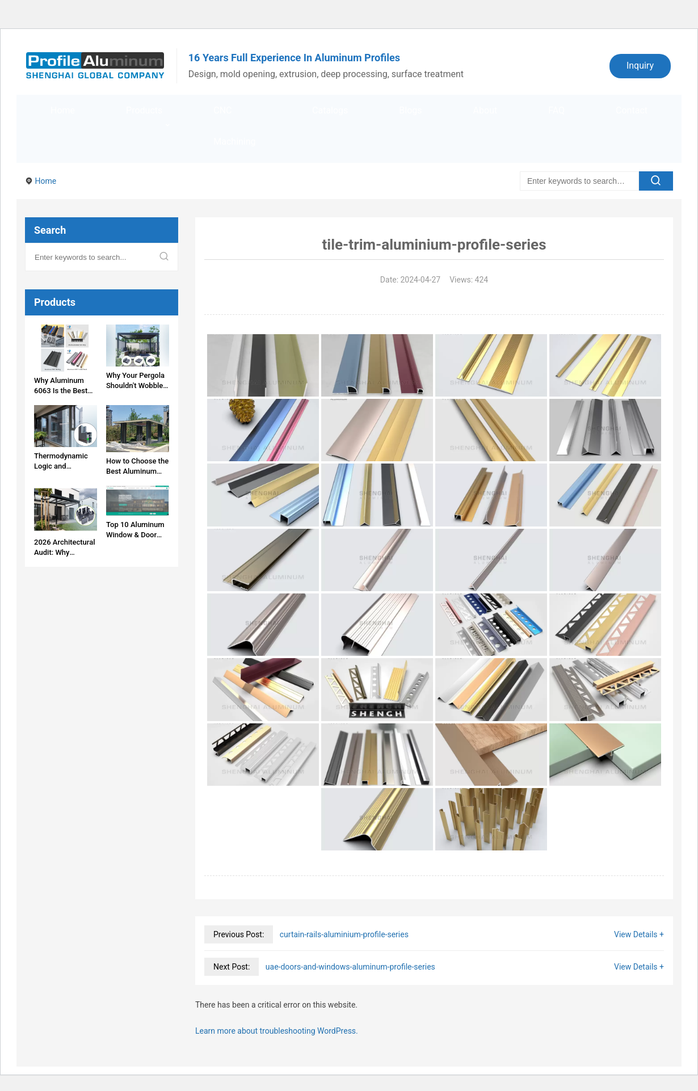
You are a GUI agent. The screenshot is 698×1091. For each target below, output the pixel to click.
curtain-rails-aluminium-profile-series (344, 934)
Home (63, 110)
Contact (631, 110)
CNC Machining (234, 126)
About (485, 110)
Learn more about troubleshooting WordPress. (276, 1030)
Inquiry (640, 65)
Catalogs (330, 110)
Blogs (410, 110)
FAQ (556, 110)
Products (144, 110)
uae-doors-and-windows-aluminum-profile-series (350, 966)
